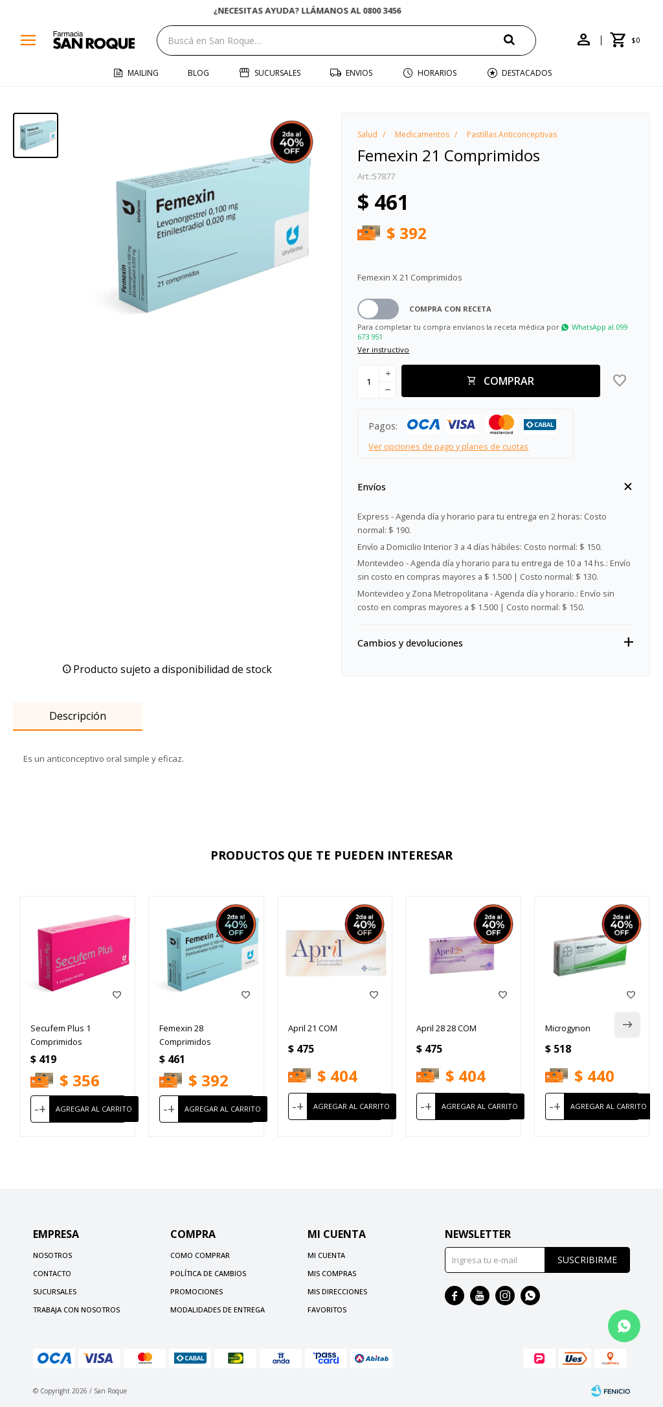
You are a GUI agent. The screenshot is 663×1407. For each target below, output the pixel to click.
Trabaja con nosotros (76, 1309)
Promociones (196, 1291)
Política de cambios (208, 1273)
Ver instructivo (383, 349)
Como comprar (200, 1255)
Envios (359, 72)
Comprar (509, 381)
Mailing (143, 72)
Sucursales (277, 72)
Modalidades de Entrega (217, 1309)
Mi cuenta (326, 1255)
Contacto (52, 1273)
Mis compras (332, 1273)
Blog (198, 72)
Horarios (437, 72)
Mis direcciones (337, 1291)
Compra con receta (450, 309)
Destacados (527, 72)
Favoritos (327, 1309)
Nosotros (52, 1255)
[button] (520, 39)
